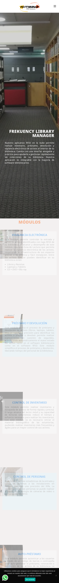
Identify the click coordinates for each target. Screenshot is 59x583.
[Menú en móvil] (55, 6)
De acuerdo (30, 579)
